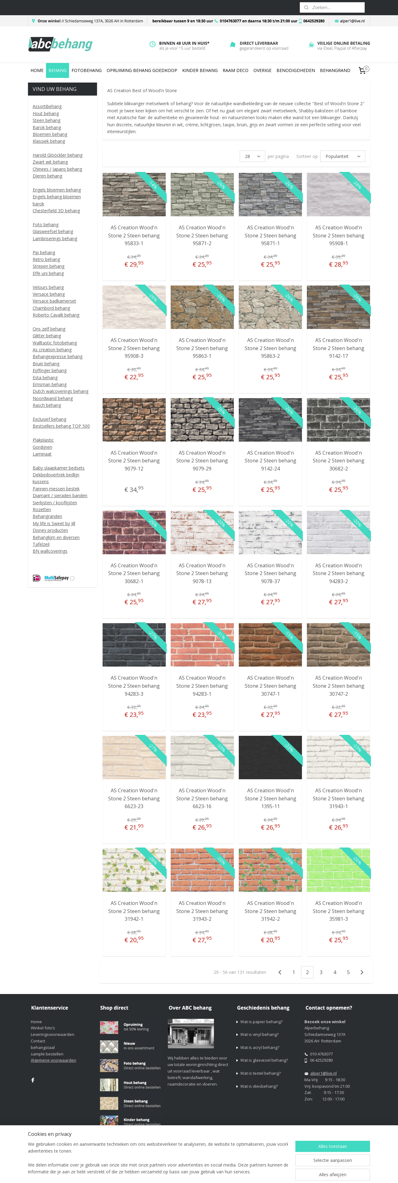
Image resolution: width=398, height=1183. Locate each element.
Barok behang (47, 127)
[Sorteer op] (343, 156)
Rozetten (42, 509)
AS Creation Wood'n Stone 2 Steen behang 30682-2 (338, 460)
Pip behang (44, 252)
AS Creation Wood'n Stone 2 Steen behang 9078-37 (270, 573)
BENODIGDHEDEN (295, 70)
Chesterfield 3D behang (56, 211)
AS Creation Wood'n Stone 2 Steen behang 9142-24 (270, 460)
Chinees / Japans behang (57, 169)
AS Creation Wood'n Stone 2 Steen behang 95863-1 (202, 348)
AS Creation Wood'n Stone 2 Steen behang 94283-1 (202, 685)
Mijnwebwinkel (324, 1171)
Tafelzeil (41, 544)
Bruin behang (46, 364)
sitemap (233, 1171)
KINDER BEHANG (200, 70)
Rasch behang (47, 405)
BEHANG (58, 70)
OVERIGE (262, 70)
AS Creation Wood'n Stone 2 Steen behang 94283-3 (134, 685)
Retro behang (46, 259)
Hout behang (46, 113)
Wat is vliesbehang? (259, 1086)
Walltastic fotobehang (55, 343)
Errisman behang (50, 384)
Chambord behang (51, 308)
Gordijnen (42, 447)
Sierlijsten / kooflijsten (55, 503)
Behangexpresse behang (57, 356)
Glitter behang (47, 336)
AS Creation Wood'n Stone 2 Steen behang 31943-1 (338, 798)
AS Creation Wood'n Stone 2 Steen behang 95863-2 (270, 348)
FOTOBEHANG (87, 70)
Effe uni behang (48, 273)
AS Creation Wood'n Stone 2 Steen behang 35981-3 (338, 911)
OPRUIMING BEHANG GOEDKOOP (142, 70)
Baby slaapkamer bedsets (59, 468)
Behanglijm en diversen (56, 537)
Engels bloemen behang (57, 190)
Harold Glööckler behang (57, 155)
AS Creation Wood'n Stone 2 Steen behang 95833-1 (134, 235)
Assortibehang (47, 106)
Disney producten (50, 530)
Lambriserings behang (55, 238)
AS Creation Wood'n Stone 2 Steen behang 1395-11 (270, 798)
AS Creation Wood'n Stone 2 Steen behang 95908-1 (338, 235)
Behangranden (47, 516)
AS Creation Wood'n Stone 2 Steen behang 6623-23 (134, 798)
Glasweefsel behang (53, 231)
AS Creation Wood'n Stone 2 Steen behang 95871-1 (270, 235)
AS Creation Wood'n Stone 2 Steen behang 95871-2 (202, 235)
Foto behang (45, 224)
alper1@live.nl (323, 1073)
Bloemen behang (50, 134)
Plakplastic (43, 440)
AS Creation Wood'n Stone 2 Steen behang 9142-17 (338, 348)
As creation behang (52, 350)
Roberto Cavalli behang (56, 315)
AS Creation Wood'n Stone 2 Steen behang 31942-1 (134, 911)
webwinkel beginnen (270, 1171)
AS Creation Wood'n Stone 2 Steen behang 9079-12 (134, 460)
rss (246, 1171)
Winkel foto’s (43, 1028)
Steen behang (46, 120)
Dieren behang (47, 176)
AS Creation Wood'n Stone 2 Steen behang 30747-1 (270, 685)
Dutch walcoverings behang (60, 391)
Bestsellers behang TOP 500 (61, 426)
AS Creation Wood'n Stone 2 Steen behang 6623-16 (202, 798)
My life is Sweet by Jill (54, 523)
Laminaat (42, 454)
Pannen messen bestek (56, 489)
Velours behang (48, 287)
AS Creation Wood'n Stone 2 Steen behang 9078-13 (202, 573)
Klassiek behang (49, 141)
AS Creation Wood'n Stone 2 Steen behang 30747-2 (338, 685)
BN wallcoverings (50, 551)
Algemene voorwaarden (53, 1060)
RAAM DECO (235, 70)
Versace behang (49, 294)
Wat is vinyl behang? (259, 1034)
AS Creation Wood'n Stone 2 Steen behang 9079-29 (202, 460)
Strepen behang (48, 266)
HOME (37, 70)
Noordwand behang (53, 398)
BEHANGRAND (335, 70)
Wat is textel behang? (260, 1073)
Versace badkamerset (54, 301)
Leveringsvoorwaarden (52, 1034)
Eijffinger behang (50, 370)
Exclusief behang (49, 419)
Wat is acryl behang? (259, 1047)
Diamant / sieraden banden (60, 495)
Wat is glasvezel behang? (264, 1060)
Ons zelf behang (49, 329)
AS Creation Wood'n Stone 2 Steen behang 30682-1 (134, 573)
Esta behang (45, 377)
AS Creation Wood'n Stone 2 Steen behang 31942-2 (270, 911)
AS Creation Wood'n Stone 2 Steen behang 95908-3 (134, 348)
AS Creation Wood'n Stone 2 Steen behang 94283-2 (338, 573)
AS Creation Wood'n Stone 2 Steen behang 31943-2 (202, 911)
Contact (38, 1041)
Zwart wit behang (50, 162)
